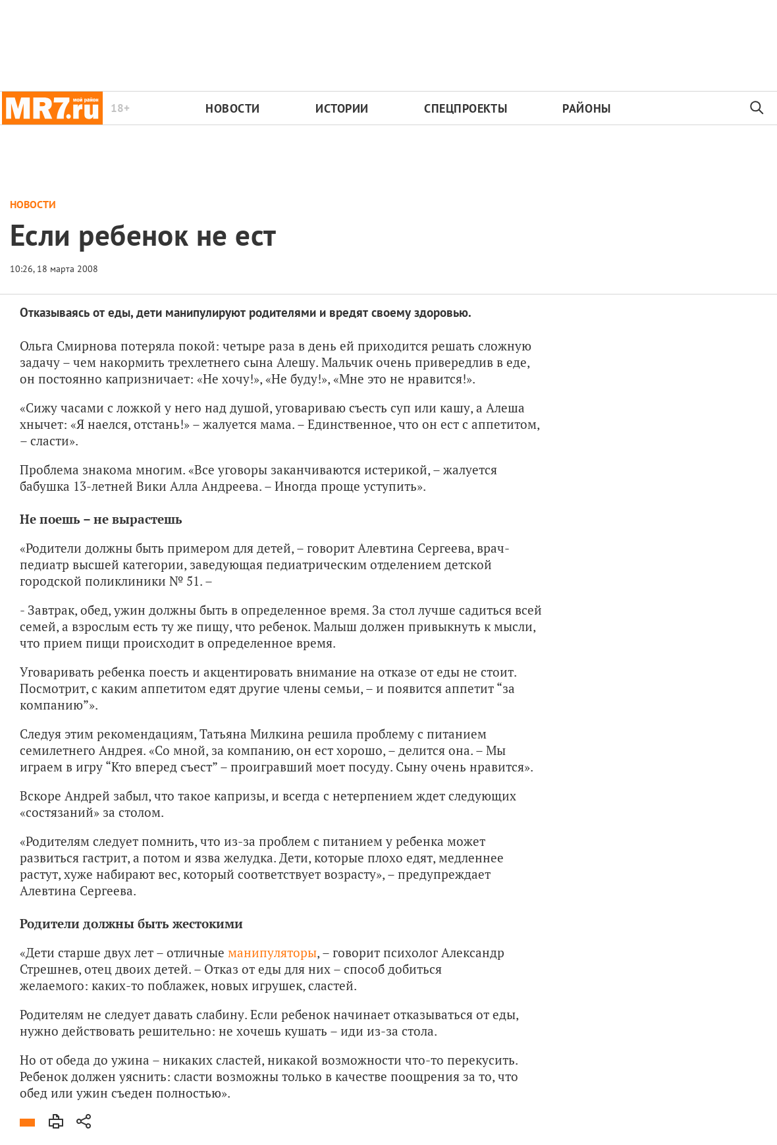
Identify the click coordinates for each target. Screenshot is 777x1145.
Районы (586, 108)
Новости (232, 108)
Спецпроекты (465, 108)
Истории (342, 108)
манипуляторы (272, 952)
